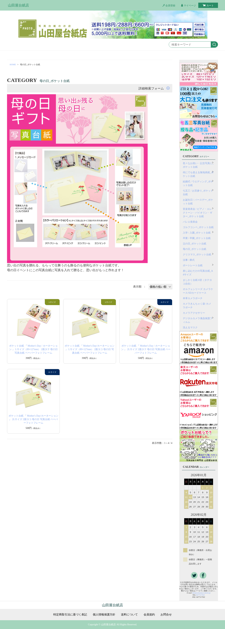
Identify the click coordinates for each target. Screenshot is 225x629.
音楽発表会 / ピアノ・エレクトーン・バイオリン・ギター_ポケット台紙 (197, 213)
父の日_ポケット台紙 (194, 243)
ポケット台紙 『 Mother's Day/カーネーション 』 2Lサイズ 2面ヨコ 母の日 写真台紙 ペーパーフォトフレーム (33, 419)
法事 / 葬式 (189, 260)
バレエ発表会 (190, 222)
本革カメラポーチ (192, 298)
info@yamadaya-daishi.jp (201, 593)
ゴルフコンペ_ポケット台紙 (198, 227)
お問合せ (166, 614)
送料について (129, 614)
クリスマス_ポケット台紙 (197, 254)
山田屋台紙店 (18, 5)
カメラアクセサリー (194, 313)
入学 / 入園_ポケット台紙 (197, 232)
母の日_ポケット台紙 (194, 249)
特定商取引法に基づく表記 (70, 614)
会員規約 (149, 614)
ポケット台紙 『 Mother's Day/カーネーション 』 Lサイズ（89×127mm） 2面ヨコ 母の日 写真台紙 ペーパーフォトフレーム (89, 349)
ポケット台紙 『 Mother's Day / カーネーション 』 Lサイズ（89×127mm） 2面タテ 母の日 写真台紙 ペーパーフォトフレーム (33, 349)
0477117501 (200, 595)
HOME (13, 64)
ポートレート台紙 (192, 265)
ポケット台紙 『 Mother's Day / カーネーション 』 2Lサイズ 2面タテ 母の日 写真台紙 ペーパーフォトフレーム (146, 349)
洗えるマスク (190, 327)
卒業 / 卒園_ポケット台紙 (197, 238)
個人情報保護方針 (104, 614)
